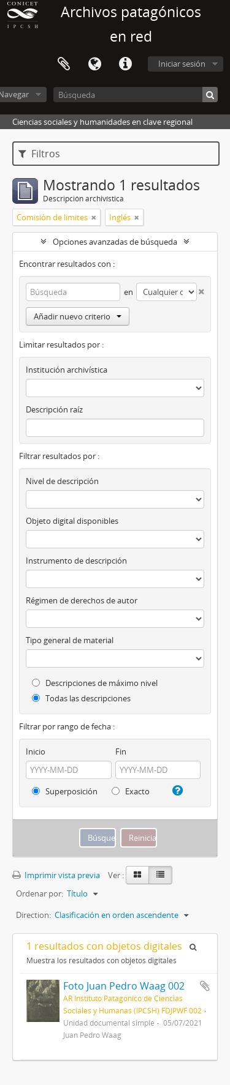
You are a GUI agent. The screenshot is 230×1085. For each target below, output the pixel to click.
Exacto (131, 791)
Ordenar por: (39, 893)
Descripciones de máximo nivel (95, 682)
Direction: (33, 914)
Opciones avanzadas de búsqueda (115, 241)
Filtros (39, 153)
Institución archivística (66, 369)
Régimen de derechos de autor (81, 600)
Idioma (94, 64)
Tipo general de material (69, 640)
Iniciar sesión (181, 63)
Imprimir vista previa (56, 875)
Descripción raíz (54, 409)
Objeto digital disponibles (72, 520)
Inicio (35, 751)
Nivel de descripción (62, 481)
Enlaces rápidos (125, 64)
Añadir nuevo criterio (77, 316)
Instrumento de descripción (76, 560)
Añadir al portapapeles (205, 986)
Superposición (65, 791)
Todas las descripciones (81, 698)
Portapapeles (63, 64)
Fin (120, 751)
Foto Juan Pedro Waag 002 (124, 986)
